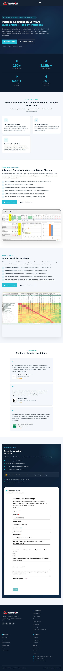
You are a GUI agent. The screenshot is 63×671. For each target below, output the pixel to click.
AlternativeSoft (13, 668)
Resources (58, 668)
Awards (35, 645)
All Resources (5, 650)
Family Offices (36, 616)
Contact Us (35, 653)
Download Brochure (26, 41)
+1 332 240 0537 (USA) (40, 661)
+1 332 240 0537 (22, 482)
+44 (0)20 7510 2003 (11, 482)
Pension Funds (36, 613)
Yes (15, 554)
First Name (16, 508)
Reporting (35, 627)
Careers (35, 650)
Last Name (16, 514)
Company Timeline (37, 640)
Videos (3, 648)
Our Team (35, 642)
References (4, 640)
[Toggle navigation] (39, 3)
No (14, 556)
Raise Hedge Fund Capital (39, 629)
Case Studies (5, 637)
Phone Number (17, 534)
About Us (35, 637)
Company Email (17, 528)
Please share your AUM (19, 567)
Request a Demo (9, 41)
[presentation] (25, 583)
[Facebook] (13, 623)
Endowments (36, 618)
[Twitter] (6, 623)
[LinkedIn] (3, 623)
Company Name (17, 521)
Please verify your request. (20, 578)
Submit (15, 589)
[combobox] (15, 538)
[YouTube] (10, 623)
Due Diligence (36, 624)
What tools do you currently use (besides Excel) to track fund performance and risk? (28, 542)
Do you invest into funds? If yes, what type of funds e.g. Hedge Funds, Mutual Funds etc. (31, 559)
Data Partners (36, 648)
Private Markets (37, 621)
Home (4, 46)
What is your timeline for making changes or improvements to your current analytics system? (30, 572)
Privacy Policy (46, 668)
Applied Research (6, 642)
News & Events (5, 645)
